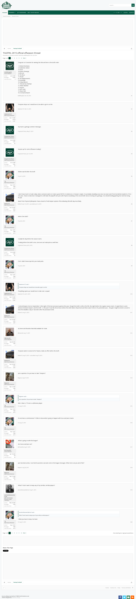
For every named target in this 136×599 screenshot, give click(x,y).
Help (119, 587)
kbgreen (6, 383)
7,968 (14, 186)
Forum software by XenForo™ (15, 596)
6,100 (14, 209)
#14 (131, 378)
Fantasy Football (14, 55)
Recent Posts (15, 16)
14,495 (13, 77)
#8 (131, 245)
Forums (4, 12)
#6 (131, 204)
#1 (131, 95)
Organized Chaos (9, 136)
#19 (131, 490)
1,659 (14, 388)
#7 (131, 221)
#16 (131, 422)
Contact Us (113, 587)
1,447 (14, 343)
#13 (131, 355)
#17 (131, 447)
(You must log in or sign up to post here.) (123, 533)
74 (5, 181)
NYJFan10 (7, 203)
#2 (131, 109)
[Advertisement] (68, 32)
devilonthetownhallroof (9, 495)
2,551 (14, 141)
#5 (131, 176)
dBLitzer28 (7, 338)
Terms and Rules (126, 587)
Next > (24, 58)
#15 (131, 406)
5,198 (14, 504)
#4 (131, 153)
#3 (131, 131)
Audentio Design (16, 597)
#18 (131, 467)
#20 (131, 522)
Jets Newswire (21, 12)
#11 (131, 312)
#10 (131, 294)
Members (11, 12)
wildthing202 (27, 55)
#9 (131, 265)
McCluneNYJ (7, 450)
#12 (131, 333)
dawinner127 (8, 114)
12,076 (13, 119)
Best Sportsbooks (33, 12)
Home (107, 587)
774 (14, 455)
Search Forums (6, 16)
